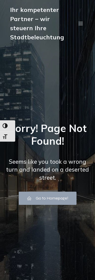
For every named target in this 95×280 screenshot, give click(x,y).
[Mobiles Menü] (80, 23)
